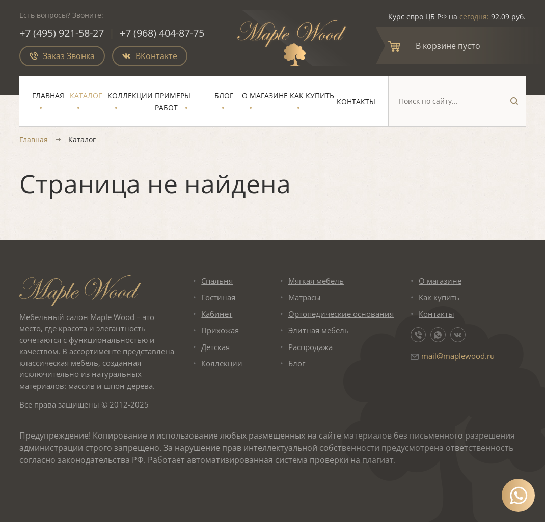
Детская (215, 347)
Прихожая (220, 330)
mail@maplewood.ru (458, 356)
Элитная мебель (318, 330)
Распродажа (310, 347)
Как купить (312, 95)
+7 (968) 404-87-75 (162, 33)
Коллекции (130, 95)
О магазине (265, 95)
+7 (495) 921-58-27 (61, 33)
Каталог (86, 95)
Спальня (217, 281)
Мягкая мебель (316, 281)
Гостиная (218, 297)
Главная (48, 95)
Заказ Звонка (62, 56)
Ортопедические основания (341, 314)
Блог (223, 95)
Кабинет (216, 314)
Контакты (356, 101)
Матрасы (304, 297)
